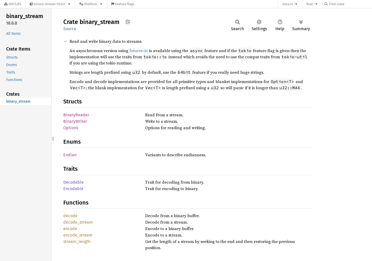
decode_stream (78, 222)
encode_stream (77, 235)
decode (70, 215)
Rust (309, 4)
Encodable (73, 188)
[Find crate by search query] (350, 4)
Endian (69, 154)
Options (70, 127)
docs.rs (287, 4)
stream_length (76, 241)
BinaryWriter (75, 121)
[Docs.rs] (12, 4)
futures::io (138, 50)
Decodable (73, 182)
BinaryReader (76, 114)
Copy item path (127, 21)
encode (70, 228)
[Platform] (91, 4)
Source (69, 28)
